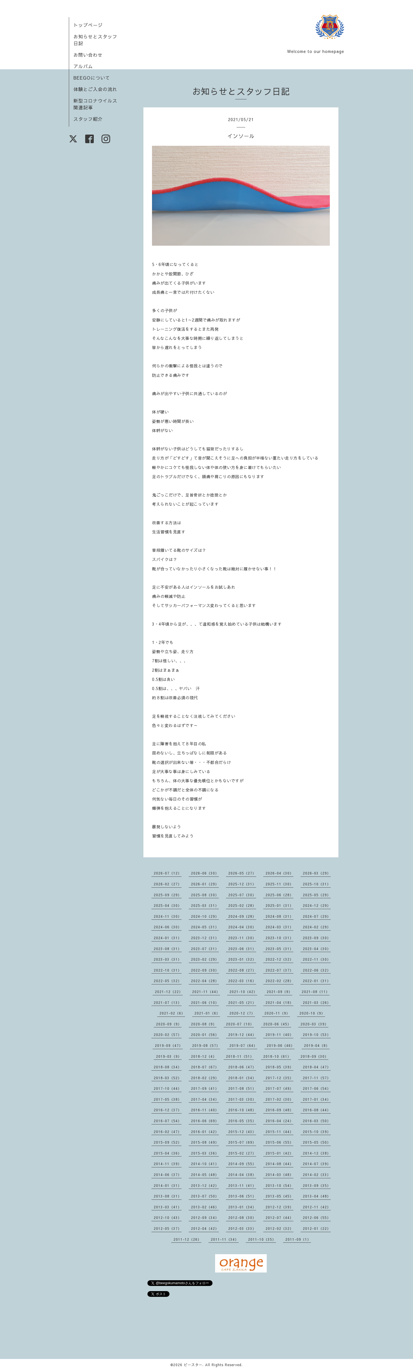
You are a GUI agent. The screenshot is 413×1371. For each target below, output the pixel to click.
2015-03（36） (205, 1153)
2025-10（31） (317, 884)
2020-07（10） (240, 1024)
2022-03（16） (242, 980)
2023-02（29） (205, 959)
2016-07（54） (168, 1120)
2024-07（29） (317, 916)
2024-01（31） (168, 937)
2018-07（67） (205, 1067)
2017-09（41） (205, 1088)
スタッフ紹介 (88, 119)
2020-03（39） (314, 1024)
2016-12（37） (168, 1110)
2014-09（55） (242, 1163)
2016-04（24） (279, 1120)
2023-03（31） (168, 959)
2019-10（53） (317, 1034)
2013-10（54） (279, 1185)
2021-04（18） (279, 1002)
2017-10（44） (168, 1088)
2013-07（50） (205, 1196)
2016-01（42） (205, 1131)
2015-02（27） (242, 1153)
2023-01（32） (242, 959)
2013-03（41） (168, 1207)
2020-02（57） (168, 1034)
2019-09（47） (169, 1045)
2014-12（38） (317, 1153)
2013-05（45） (279, 1196)
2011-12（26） (187, 1239)
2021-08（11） (316, 991)
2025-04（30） (168, 905)
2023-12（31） (205, 937)
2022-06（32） (317, 970)
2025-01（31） (279, 905)
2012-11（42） (317, 1207)
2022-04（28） (205, 980)
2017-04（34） (205, 1099)
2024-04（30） (242, 927)
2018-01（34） (242, 1077)
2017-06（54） (317, 1088)
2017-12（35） (279, 1077)
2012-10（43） (168, 1217)
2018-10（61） (277, 1056)
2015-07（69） (242, 1142)
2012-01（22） (317, 1228)
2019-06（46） (281, 1045)
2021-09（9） (279, 991)
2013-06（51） (242, 1196)
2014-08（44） (279, 1163)
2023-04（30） (317, 948)
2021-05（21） (242, 1002)
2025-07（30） (242, 895)
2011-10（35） (262, 1239)
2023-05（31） (279, 948)
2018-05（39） (279, 1067)
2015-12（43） (242, 1131)
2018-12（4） (204, 1056)
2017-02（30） (279, 1099)
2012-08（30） (242, 1217)
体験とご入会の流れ (95, 89)
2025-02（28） (242, 905)
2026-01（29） (205, 884)
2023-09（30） (317, 937)
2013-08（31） (168, 1196)
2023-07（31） (205, 948)
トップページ (88, 25)
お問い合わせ (88, 55)
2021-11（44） (206, 991)
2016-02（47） (168, 1131)
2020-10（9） (312, 1013)
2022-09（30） (205, 970)
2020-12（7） (242, 1013)
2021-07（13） (168, 1002)
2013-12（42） (205, 1185)
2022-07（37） (279, 970)
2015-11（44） (279, 1131)
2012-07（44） (279, 1217)
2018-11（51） (240, 1056)
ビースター (193, 1364)
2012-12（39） (279, 1207)
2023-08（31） (168, 948)
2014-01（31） (168, 1185)
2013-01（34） (242, 1207)
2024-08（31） (279, 916)
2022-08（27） (242, 970)
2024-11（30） (168, 916)
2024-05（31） (205, 927)
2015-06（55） (279, 1142)
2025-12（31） (242, 884)
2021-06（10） (205, 1002)
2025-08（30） (205, 895)
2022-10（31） (168, 970)
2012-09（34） (205, 1217)
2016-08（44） (317, 1110)
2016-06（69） (205, 1120)
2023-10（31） (279, 937)
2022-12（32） (279, 959)
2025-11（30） (279, 884)
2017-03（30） (242, 1099)
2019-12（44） (242, 1034)
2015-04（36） (168, 1153)
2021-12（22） (169, 991)
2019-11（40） (279, 1034)
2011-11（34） (225, 1239)
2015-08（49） (205, 1142)
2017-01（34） (317, 1099)
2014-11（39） (168, 1163)
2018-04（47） (317, 1067)
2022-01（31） (317, 980)
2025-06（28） (279, 895)
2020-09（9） (169, 1024)
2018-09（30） (314, 1056)
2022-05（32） (168, 980)
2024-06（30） (168, 927)
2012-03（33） (242, 1228)
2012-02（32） (279, 1228)
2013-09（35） (317, 1185)
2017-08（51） (242, 1088)
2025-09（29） (168, 895)
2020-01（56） (205, 1034)
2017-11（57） (317, 1077)
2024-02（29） (317, 927)
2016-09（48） (279, 1110)
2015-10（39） (317, 1131)
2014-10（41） (205, 1163)
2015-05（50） (317, 1142)
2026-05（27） (242, 873)
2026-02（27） (168, 884)
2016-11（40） (205, 1110)
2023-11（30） (242, 937)
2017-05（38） (168, 1099)
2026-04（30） (279, 873)
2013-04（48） (317, 1196)
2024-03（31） (279, 927)
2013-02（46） (205, 1207)
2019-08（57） (206, 1045)
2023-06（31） (242, 948)
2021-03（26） (317, 1002)
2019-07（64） (243, 1045)
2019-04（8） (317, 1045)
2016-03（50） (317, 1120)
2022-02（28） (279, 980)
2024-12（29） (317, 905)
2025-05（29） (317, 895)
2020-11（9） (277, 1013)
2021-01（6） (207, 1013)
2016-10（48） (242, 1110)
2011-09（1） (298, 1239)
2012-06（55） (317, 1217)
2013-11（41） (242, 1185)
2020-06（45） (277, 1024)
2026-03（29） (317, 873)
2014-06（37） (168, 1174)
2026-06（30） (205, 873)
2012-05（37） (168, 1228)
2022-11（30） (317, 959)
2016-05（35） (242, 1120)
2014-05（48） (205, 1174)
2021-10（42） (243, 991)
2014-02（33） (317, 1174)
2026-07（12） (168, 873)
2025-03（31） (205, 905)
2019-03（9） (169, 1056)
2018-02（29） (205, 1077)
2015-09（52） (168, 1142)
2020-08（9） (204, 1024)
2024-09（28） (242, 916)
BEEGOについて (91, 77)
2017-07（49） (279, 1088)
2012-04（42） (205, 1228)
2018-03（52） (168, 1077)
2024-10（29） (205, 916)
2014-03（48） (279, 1174)
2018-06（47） (242, 1067)
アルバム (83, 66)
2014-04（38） (242, 1174)
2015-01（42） (279, 1153)
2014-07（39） (317, 1163)
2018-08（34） (168, 1067)
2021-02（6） (172, 1013)
